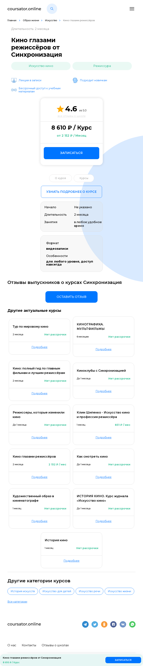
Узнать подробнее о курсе (71, 192)
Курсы (84, 178)
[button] (52, 9)
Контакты (29, 644)
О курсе (60, 178)
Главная (12, 20)
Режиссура (102, 66)
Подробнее (39, 347)
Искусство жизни (119, 591)
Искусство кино (41, 66)
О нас (11, 644)
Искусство (51, 20)
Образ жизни (31, 20)
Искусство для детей (56, 591)
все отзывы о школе (72, 116)
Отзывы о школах (55, 644)
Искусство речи (89, 591)
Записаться (71, 153)
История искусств (23, 591)
